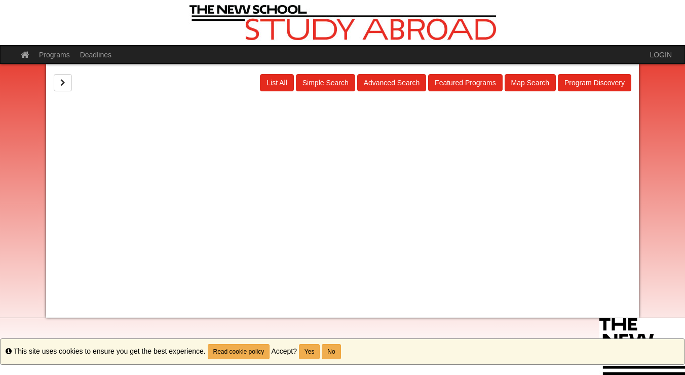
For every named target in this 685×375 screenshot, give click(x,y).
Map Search (530, 83)
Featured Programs (465, 83)
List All (277, 83)
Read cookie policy (238, 351)
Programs (54, 55)
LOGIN (661, 55)
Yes (310, 351)
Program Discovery (594, 83)
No (331, 351)
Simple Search (325, 83)
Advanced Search (392, 83)
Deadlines (95, 55)
